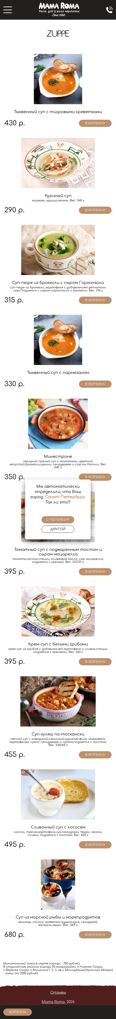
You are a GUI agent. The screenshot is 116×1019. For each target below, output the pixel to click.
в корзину (95, 123)
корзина (17, 1012)
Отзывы (58, 993)
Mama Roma (53, 1002)
